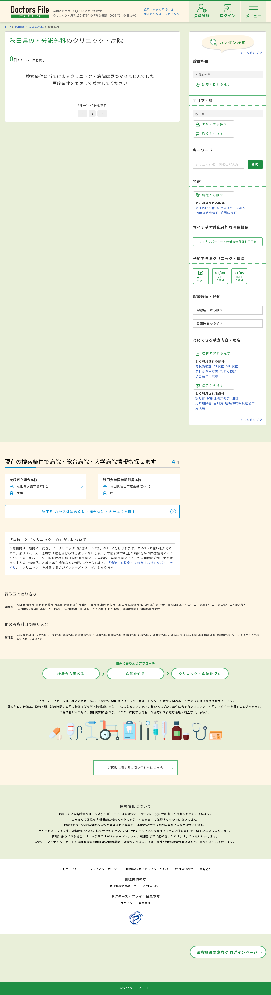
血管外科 (22, 639)
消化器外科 (55, 635)
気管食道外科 (83, 635)
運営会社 (205, 869)
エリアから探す (211, 124)
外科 (19, 635)
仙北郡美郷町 (113, 609)
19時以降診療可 (207, 213)
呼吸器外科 (100, 635)
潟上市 (101, 604)
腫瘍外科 (185, 635)
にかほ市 (133, 604)
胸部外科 (197, 635)
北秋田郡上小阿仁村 (180, 604)
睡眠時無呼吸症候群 (240, 403)
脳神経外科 (115, 635)
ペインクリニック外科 (246, 635)
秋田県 (19, 27)
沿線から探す (210, 133)
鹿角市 (77, 604)
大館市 (49, 604)
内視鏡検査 (203, 366)
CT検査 (219, 366)
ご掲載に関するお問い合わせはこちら (136, 767)
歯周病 (218, 403)
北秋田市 (121, 604)
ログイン (126, 903)
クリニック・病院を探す (200, 673)
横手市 (39, 604)
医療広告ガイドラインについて (147, 869)
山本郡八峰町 (238, 604)
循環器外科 (130, 635)
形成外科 (40, 635)
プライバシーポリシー (105, 869)
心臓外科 (173, 635)
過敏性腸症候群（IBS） (224, 398)
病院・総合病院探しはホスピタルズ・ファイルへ (162, 11)
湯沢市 (68, 604)
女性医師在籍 (205, 208)
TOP (8, 27)
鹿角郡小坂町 (158, 604)
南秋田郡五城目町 (28, 609)
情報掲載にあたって (123, 886)
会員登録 (145, 903)
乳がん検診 (228, 371)
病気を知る (135, 673)
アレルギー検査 (206, 371)
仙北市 (144, 604)
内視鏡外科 (224, 635)
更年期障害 (203, 403)
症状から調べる (71, 673)
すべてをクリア (251, 52)
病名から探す (210, 385)
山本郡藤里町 (202, 604)
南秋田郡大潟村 (94, 609)
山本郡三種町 (220, 604)
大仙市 (111, 604)
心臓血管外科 (158, 635)
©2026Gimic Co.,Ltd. (135, 988)
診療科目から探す (213, 84)
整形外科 (28, 635)
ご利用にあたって (72, 869)
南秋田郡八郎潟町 (51, 609)
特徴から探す (210, 195)
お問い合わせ (184, 869)
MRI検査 (232, 366)
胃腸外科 (68, 635)
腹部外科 (209, 635)
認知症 (200, 398)
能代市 (30, 604)
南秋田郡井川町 (73, 609)
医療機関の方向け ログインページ (226, 952)
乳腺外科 (143, 635)
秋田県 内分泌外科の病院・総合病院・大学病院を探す (89, 511)
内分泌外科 (36, 27)
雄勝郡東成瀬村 (150, 609)
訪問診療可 (229, 213)
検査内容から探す (213, 353)
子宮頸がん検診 (206, 376)
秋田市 (21, 604)
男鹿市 (58, 604)
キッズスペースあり (231, 208)
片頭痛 (200, 408)
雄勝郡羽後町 (131, 609)
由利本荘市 (89, 604)
